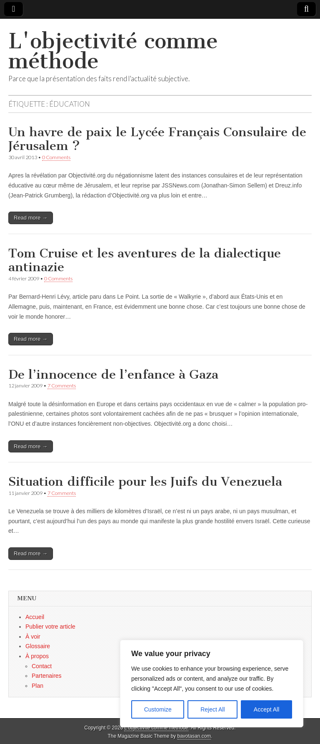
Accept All (266, 709)
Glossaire (37, 646)
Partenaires (47, 675)
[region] (211, 683)
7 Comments (62, 385)
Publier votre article (50, 626)
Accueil (34, 617)
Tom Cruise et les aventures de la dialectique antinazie (144, 260)
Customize (158, 709)
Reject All (212, 709)
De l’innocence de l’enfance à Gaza (113, 374)
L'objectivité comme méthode (113, 51)
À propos (37, 656)
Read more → (31, 218)
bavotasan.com (194, 736)
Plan (37, 685)
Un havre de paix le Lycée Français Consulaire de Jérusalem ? (157, 139)
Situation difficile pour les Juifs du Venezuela (145, 481)
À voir (32, 636)
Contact (42, 666)
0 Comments (56, 157)
